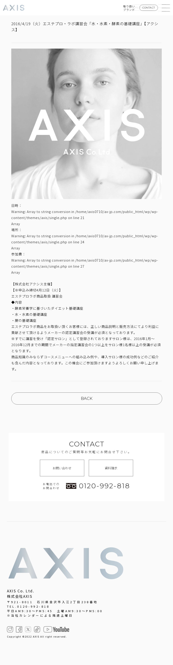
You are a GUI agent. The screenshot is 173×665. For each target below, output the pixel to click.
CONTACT (148, 7)
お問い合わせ (61, 468)
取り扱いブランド (129, 7)
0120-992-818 (98, 486)
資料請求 (111, 468)
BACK (87, 398)
